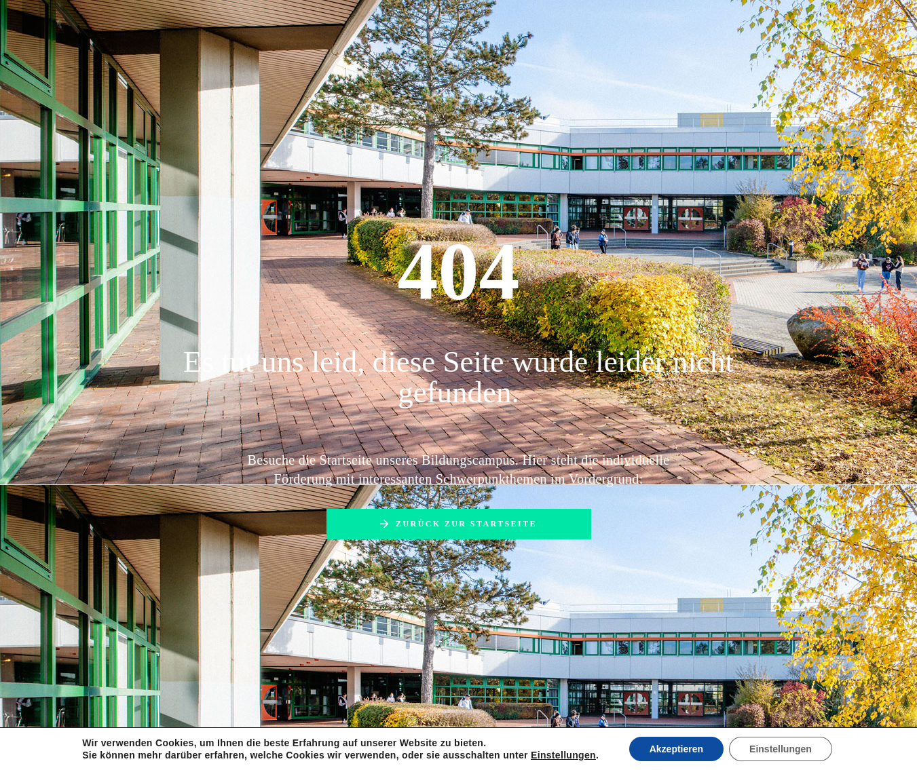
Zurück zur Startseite (466, 523)
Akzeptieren (676, 749)
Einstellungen (563, 755)
